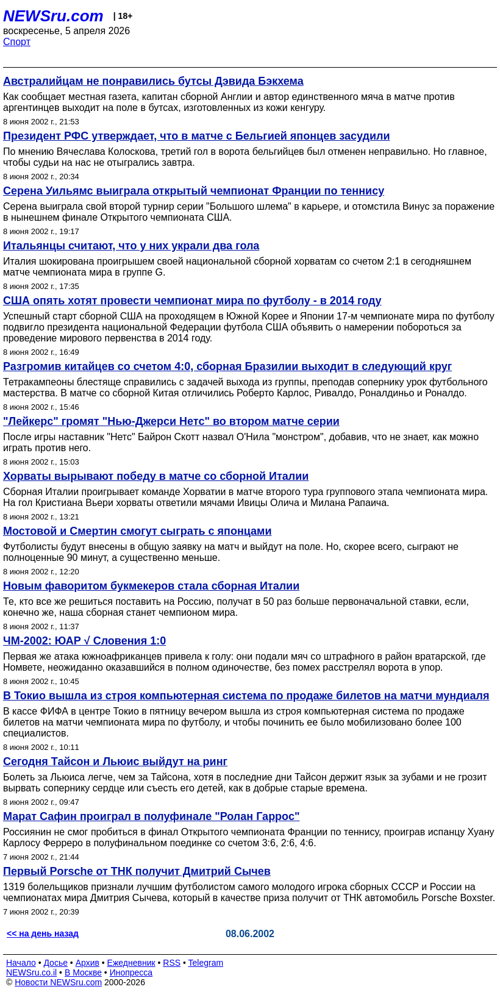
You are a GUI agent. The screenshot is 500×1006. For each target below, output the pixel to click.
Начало (21, 963)
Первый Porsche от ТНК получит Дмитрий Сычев (137, 871)
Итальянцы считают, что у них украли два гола (131, 246)
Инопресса (131, 972)
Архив (87, 963)
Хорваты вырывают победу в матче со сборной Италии (156, 476)
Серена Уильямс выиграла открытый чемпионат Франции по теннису (193, 191)
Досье (55, 963)
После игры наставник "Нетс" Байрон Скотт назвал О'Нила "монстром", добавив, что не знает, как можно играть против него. (241, 442)
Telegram (206, 963)
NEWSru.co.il (31, 972)
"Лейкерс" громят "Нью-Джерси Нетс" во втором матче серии (171, 421)
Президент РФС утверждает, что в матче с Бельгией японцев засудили (196, 136)
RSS (171, 963)
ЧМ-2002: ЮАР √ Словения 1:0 (84, 641)
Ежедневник (131, 963)
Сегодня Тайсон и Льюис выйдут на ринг (115, 761)
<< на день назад (43, 933)
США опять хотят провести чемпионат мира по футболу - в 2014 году (192, 300)
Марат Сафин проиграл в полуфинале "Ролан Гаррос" (151, 816)
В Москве (83, 972)
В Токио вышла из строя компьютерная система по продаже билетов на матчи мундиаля (246, 696)
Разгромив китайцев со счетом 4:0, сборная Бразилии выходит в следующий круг (227, 366)
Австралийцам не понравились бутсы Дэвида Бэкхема (153, 81)
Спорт (16, 42)
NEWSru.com (53, 16)
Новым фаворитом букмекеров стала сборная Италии (151, 586)
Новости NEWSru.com (58, 982)
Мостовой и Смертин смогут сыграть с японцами (137, 531)
